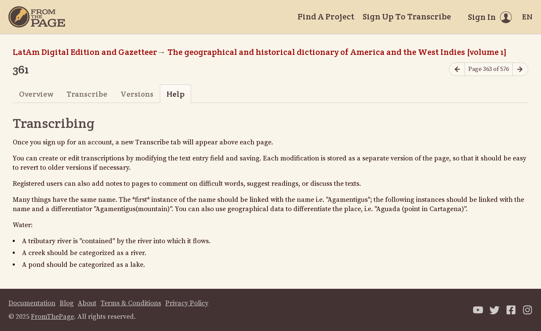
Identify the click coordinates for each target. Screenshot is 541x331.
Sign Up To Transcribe (407, 16)
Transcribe (86, 94)
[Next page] (520, 69)
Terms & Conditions (131, 303)
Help (176, 94)
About (87, 303)
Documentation (31, 303)
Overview (36, 94)
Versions (136, 94)
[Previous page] (457, 69)
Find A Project (326, 16)
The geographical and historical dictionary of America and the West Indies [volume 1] (337, 51)
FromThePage (52, 316)
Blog (67, 303)
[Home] (36, 16)
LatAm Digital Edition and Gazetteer (85, 51)
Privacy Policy (186, 303)
